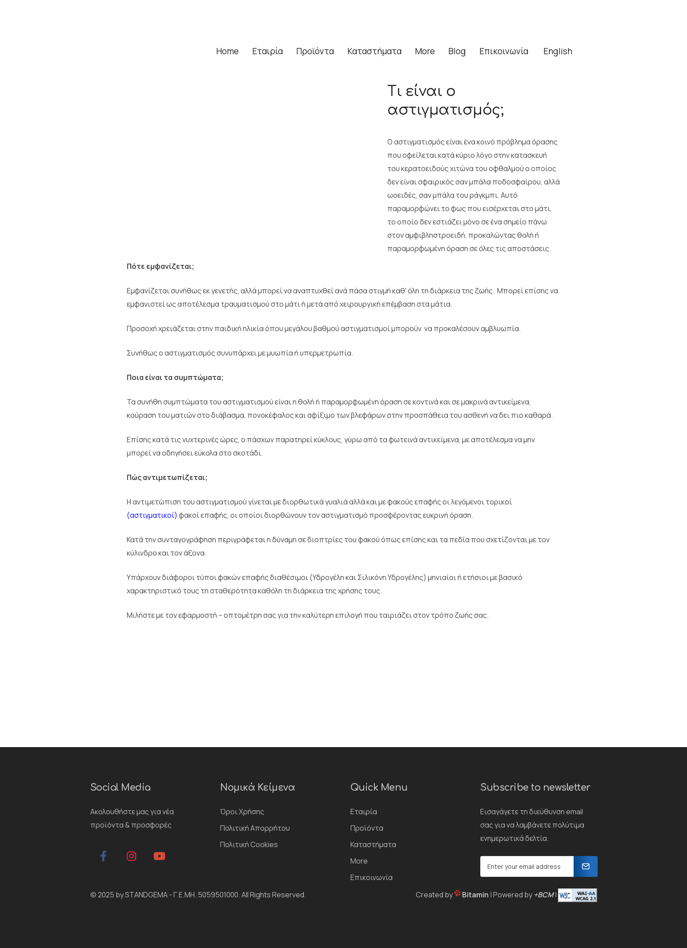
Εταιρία (363, 811)
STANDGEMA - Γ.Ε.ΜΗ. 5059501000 (181, 895)
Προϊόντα (366, 828)
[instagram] (131, 856)
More (359, 861)
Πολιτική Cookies (249, 844)
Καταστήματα (373, 844)
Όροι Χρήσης (242, 811)
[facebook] (103, 856)
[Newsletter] (586, 866)
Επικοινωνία (371, 877)
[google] (159, 856)
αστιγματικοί (152, 515)
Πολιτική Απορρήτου (255, 828)
